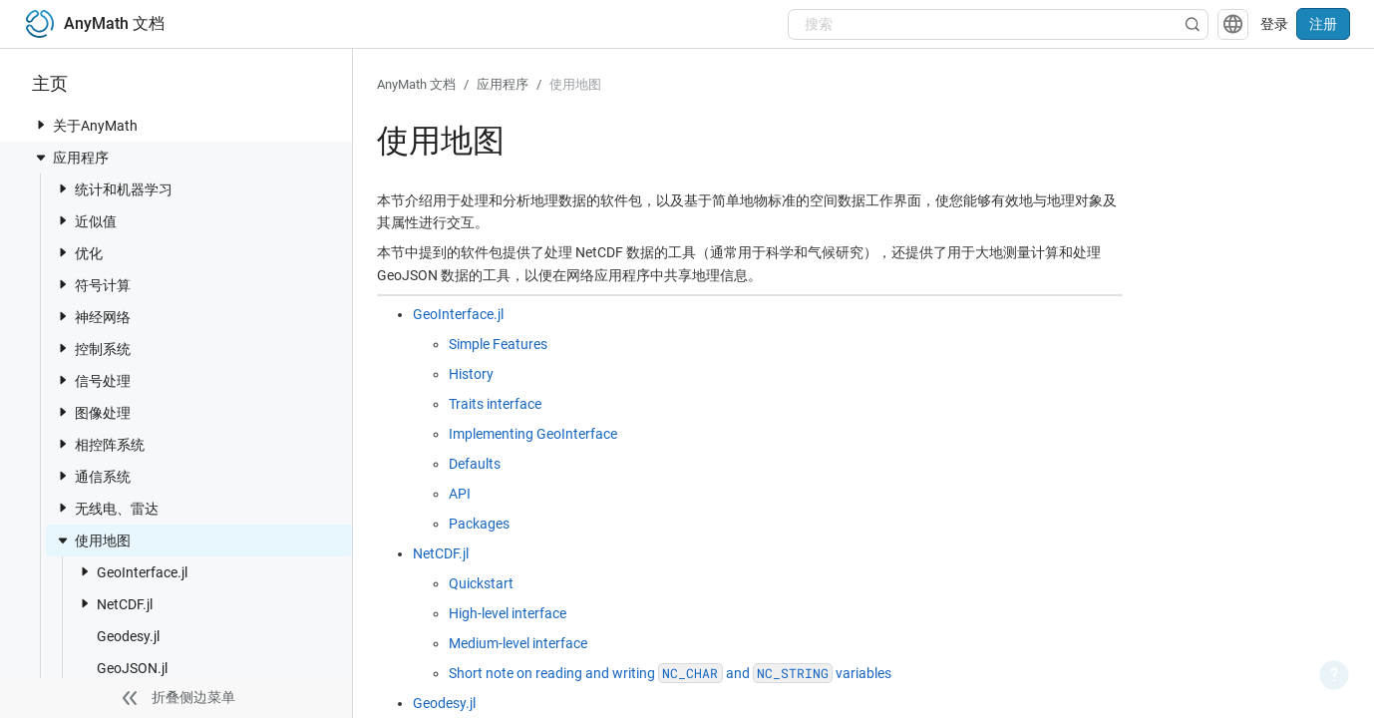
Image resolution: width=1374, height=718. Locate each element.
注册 (1323, 24)
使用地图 (93, 540)
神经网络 (93, 316)
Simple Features (498, 344)
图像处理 (93, 412)
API (460, 494)
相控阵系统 (100, 444)
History (471, 374)
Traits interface (495, 404)
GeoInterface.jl (132, 571)
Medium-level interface (518, 643)
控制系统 (93, 348)
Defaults (475, 464)
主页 (50, 83)
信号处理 (93, 380)
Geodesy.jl (118, 635)
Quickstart (481, 583)
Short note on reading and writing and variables (670, 673)
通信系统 (93, 476)
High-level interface (507, 613)
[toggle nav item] (41, 125)
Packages (479, 524)
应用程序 (71, 158)
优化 (79, 252)
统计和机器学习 (113, 188)
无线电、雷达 (107, 508)
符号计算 (93, 284)
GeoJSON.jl (122, 667)
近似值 (86, 220)
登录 (1274, 24)
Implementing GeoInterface (533, 434)
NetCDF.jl (115, 603)
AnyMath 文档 (416, 84)
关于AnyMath (85, 125)
